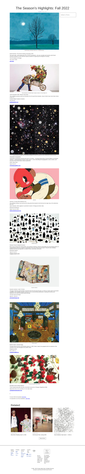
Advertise (22, 454)
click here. (24, 397)
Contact (17, 453)
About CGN (17, 452)
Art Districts (12, 455)
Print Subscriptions (23, 453)
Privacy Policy (22, 456)
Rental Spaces (12, 453)
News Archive (42, 438)
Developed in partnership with (42, 469)
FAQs (17, 455)
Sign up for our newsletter (47, 451)
